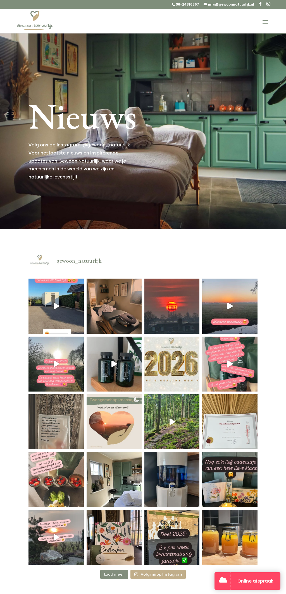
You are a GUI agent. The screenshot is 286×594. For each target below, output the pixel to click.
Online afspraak (255, 581)
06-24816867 (187, 4)
